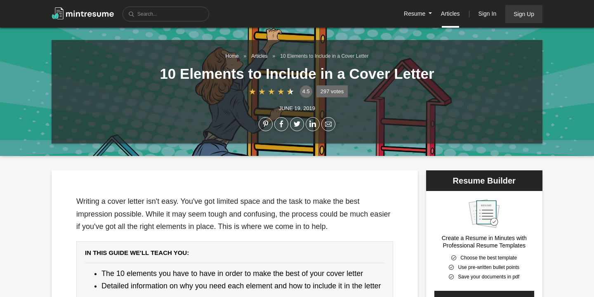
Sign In (487, 13)
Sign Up (524, 14)
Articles (450, 13)
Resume (415, 13)
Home (232, 56)
